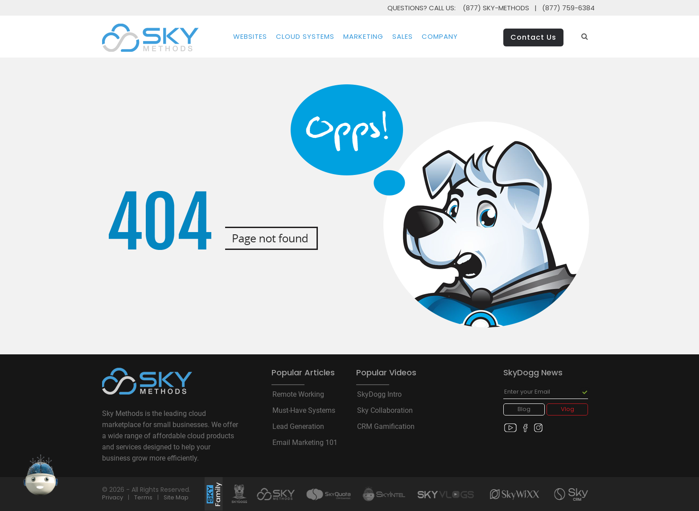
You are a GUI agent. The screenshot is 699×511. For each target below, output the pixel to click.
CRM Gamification (386, 426)
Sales (402, 36)
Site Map (176, 497)
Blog (524, 409)
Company (440, 36)
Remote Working (298, 394)
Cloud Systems (305, 36)
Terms (143, 497)
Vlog (567, 409)
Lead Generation (298, 426)
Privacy (112, 497)
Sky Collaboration (385, 410)
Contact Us (533, 37)
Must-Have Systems (303, 410)
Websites (250, 36)
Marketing (363, 36)
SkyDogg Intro (379, 394)
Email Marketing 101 (304, 442)
